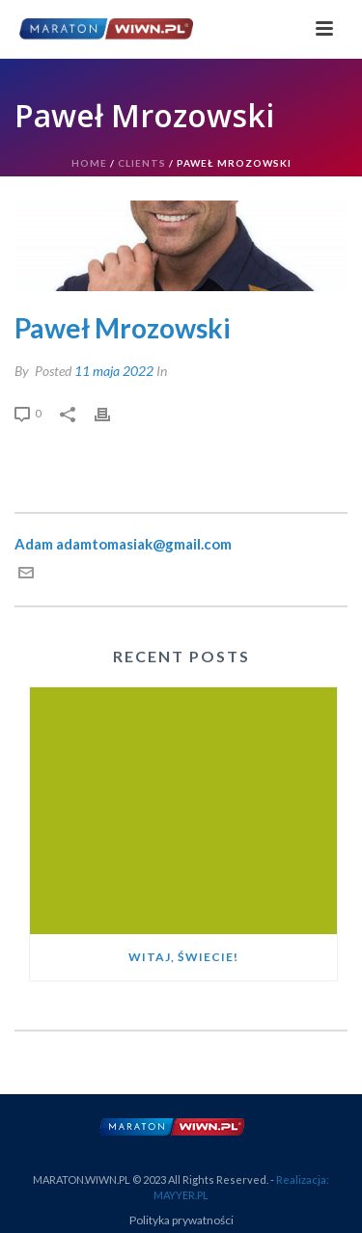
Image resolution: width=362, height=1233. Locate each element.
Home (89, 163)
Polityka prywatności (181, 1220)
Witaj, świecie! (183, 957)
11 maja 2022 (113, 370)
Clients (142, 163)
